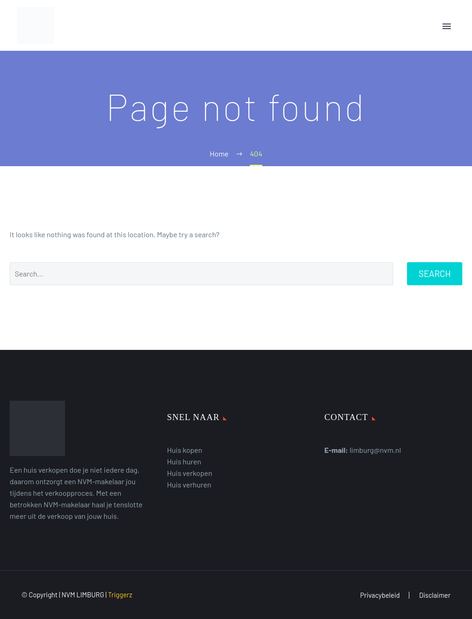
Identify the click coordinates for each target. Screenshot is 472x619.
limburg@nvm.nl (375, 449)
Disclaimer (434, 595)
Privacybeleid (380, 595)
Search (435, 273)
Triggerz (120, 594)
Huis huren (184, 461)
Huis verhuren (189, 484)
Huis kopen (184, 449)
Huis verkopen (189, 473)
